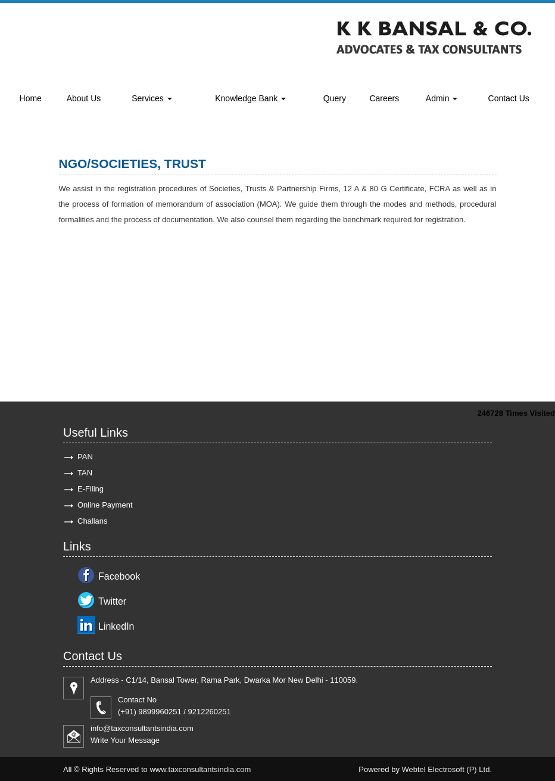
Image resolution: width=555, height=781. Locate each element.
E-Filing (90, 488)
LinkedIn (116, 626)
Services (152, 98)
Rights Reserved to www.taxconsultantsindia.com (166, 769)
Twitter (112, 601)
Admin (442, 98)
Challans (92, 520)
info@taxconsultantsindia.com (142, 728)
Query (334, 98)
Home (31, 98)
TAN (84, 472)
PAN (85, 456)
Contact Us (508, 98)
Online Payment (105, 504)
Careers (384, 98)
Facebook (119, 576)
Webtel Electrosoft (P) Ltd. (447, 769)
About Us (84, 98)
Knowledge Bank (250, 98)
